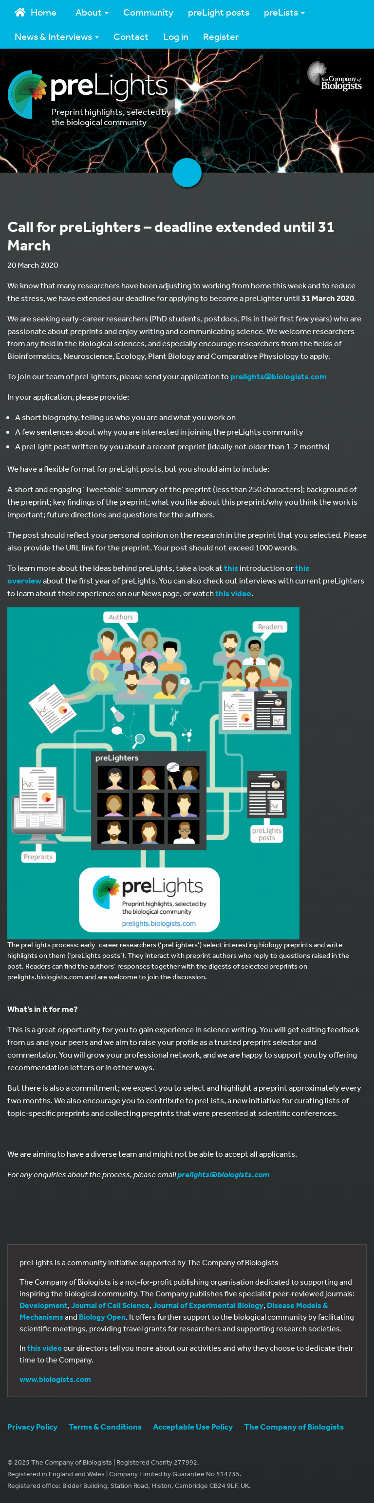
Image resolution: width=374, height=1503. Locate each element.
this (231, 568)
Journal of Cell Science (110, 1305)
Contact (131, 36)
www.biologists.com (55, 1379)
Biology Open (102, 1317)
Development (43, 1305)
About (92, 12)
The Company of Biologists (294, 1426)
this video (233, 593)
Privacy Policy (32, 1426)
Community (148, 12)
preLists (284, 12)
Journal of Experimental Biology (208, 1305)
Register (221, 36)
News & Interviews (57, 36)
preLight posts (218, 12)
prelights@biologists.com (278, 376)
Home (35, 12)
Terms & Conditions (105, 1426)
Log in (175, 36)
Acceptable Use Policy (193, 1426)
